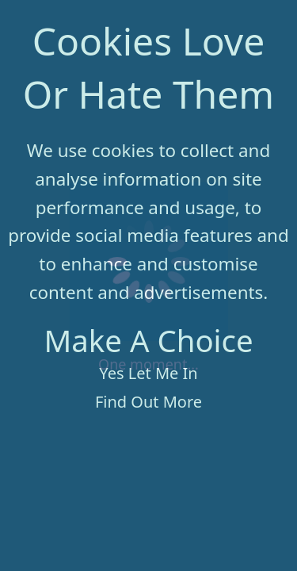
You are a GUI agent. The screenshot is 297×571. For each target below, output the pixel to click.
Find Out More (148, 401)
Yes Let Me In (148, 373)
